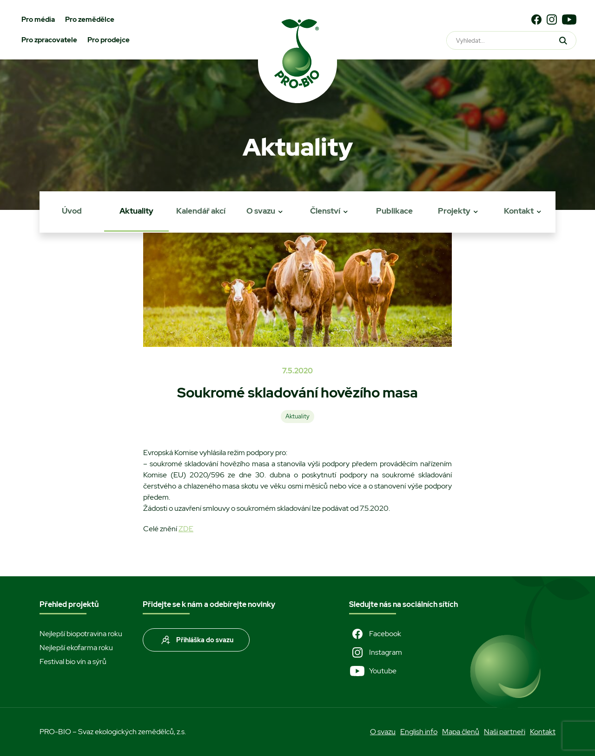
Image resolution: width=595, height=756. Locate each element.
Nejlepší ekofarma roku (76, 647)
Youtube (373, 671)
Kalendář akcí (200, 211)
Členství (325, 211)
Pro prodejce (108, 40)
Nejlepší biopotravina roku (81, 634)
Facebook (375, 634)
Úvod (72, 211)
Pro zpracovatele (49, 40)
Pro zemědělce (89, 19)
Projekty (454, 211)
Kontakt (519, 211)
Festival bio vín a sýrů (73, 661)
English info (418, 731)
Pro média (38, 19)
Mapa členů (460, 731)
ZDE (185, 529)
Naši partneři (504, 731)
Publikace (394, 211)
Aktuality (136, 211)
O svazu (260, 211)
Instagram (375, 652)
